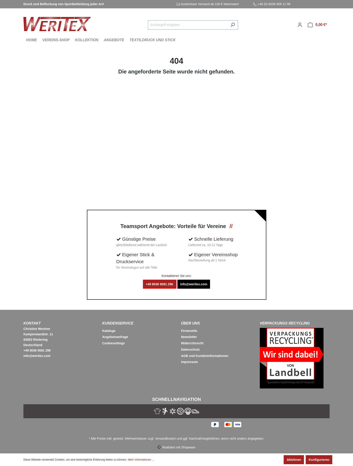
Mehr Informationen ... (141, 459)
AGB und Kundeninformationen (204, 356)
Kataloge (108, 331)
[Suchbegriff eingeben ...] (188, 25)
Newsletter (189, 337)
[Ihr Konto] (300, 25)
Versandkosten (165, 438)
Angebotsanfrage (115, 337)
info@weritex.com (193, 284)
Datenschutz (190, 349)
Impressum (189, 362)
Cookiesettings (113, 343)
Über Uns (190, 323)
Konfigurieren (319, 459)
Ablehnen (294, 459)
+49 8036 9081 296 (160, 284)
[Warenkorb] (317, 25)
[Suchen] (232, 25)
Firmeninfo (189, 331)
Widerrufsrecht (192, 343)
